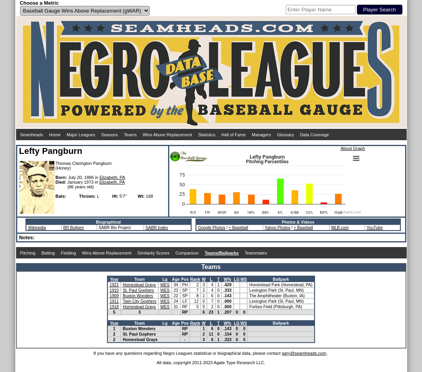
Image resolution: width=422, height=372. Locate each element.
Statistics (206, 134)
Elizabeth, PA (112, 177)
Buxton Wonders (138, 295)
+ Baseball (238, 227)
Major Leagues (81, 134)
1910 (114, 290)
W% (227, 279)
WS (243, 279)
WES (165, 284)
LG (237, 279)
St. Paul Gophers (138, 290)
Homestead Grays (139, 284)
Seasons (109, 134)
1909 (114, 295)
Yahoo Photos (277, 227)
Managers (261, 134)
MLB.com (340, 227)
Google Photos (211, 227)
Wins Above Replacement (167, 134)
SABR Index (157, 227)
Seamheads (31, 134)
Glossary (285, 134)
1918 (114, 306)
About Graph (352, 148)
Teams (130, 134)
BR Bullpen (73, 227)
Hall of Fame (233, 134)
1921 (114, 284)
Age (176, 279)
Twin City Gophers (139, 301)
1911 (114, 301)
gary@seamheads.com (304, 353)
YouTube (375, 227)
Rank (195, 279)
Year (114, 279)
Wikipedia (37, 227)
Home (54, 134)
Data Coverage (314, 134)
